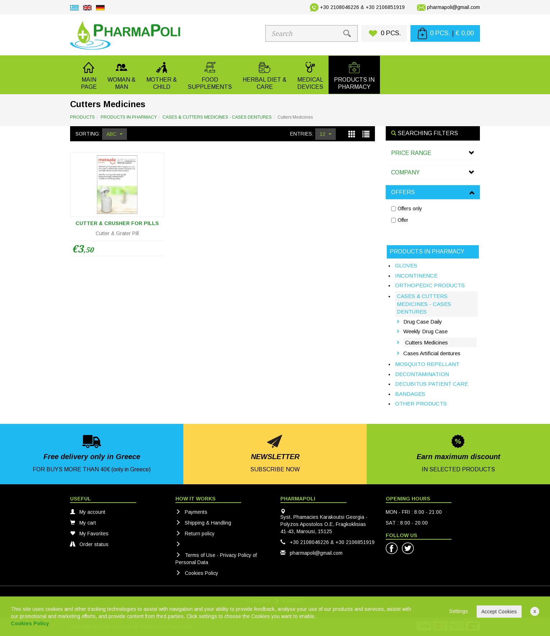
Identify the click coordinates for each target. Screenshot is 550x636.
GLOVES (406, 265)
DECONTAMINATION (422, 374)
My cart (83, 523)
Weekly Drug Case (425, 331)
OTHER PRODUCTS (421, 404)
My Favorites (89, 533)
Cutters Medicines (426, 342)
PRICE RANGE (411, 153)
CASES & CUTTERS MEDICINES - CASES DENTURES (217, 117)
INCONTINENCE (416, 276)
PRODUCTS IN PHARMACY (129, 117)
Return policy (195, 533)
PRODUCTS (82, 117)
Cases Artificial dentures (431, 353)
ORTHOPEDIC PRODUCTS (430, 285)
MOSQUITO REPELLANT (427, 364)
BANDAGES (410, 394)
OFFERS (403, 192)
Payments (191, 512)
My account (87, 512)
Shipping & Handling (203, 523)
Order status (89, 544)
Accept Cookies (499, 611)
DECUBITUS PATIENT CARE (431, 384)
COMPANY (405, 172)
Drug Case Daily (422, 322)
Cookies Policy (196, 573)
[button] (121, 75)
